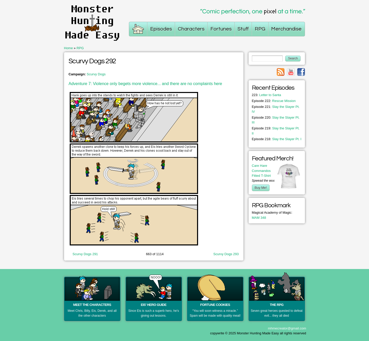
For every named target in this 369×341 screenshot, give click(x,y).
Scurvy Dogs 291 (85, 254)
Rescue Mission (274, 101)
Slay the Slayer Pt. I (277, 139)
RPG (80, 48)
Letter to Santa (266, 95)
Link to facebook (301, 72)
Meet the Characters (92, 305)
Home (68, 48)
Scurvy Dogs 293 (226, 254)
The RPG (276, 305)
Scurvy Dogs (96, 74)
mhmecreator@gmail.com (287, 328)
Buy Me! (261, 188)
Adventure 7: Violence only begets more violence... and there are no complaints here (145, 83)
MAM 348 (259, 218)
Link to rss (280, 72)
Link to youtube (291, 72)
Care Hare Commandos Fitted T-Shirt (261, 171)
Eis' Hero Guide (153, 305)
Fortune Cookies (215, 305)
